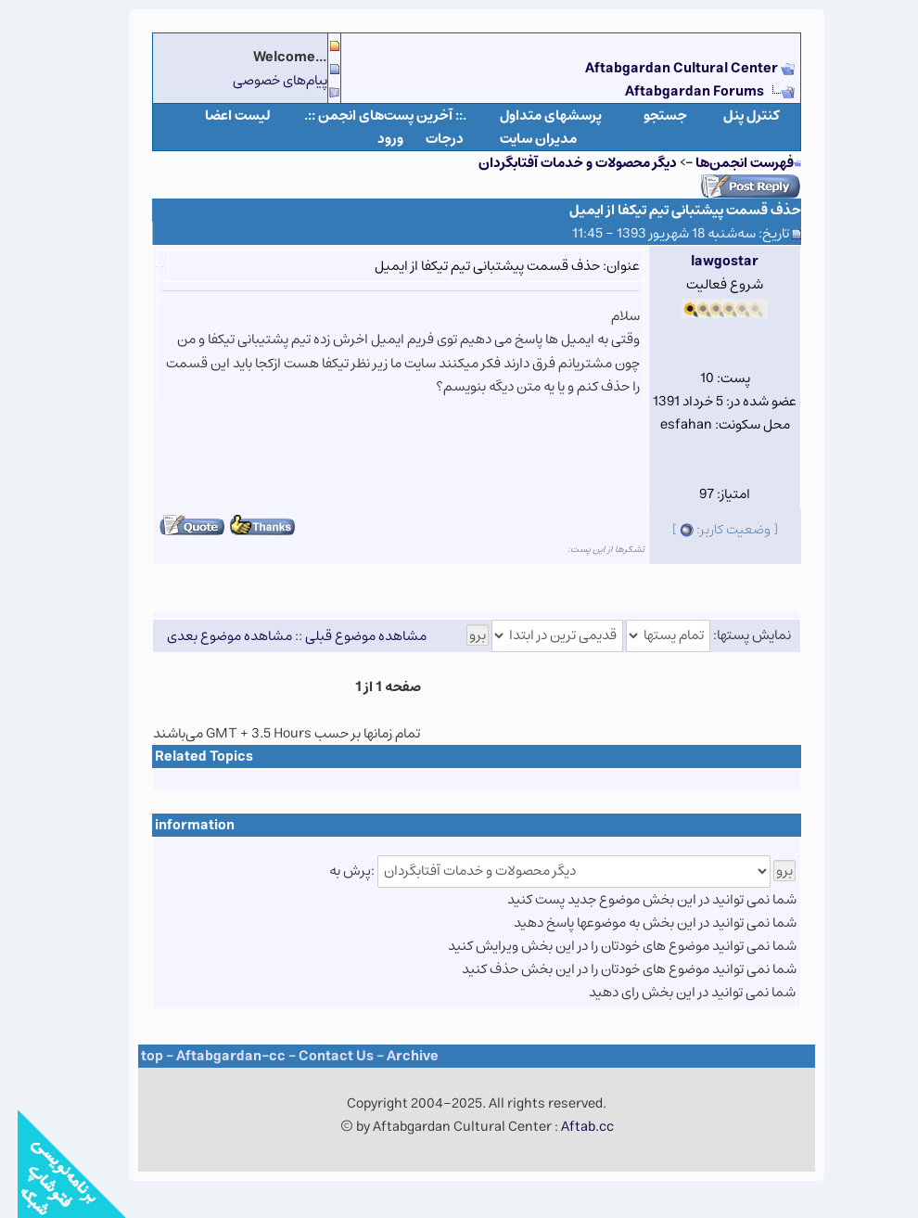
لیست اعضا (220, 115)
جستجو (647, 115)
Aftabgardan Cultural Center (665, 68)
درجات (427, 138)
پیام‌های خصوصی (262, 80)
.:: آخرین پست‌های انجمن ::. (368, 115)
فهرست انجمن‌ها (727, 162)
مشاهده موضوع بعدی (211, 634)
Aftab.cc (569, 1126)
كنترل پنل (734, 115)
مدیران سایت (520, 138)
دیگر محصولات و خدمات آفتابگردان (560, 162)
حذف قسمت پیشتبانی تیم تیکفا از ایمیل (668, 210)
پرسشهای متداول (533, 115)
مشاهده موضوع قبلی (348, 634)
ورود (373, 138)
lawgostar (707, 261)
